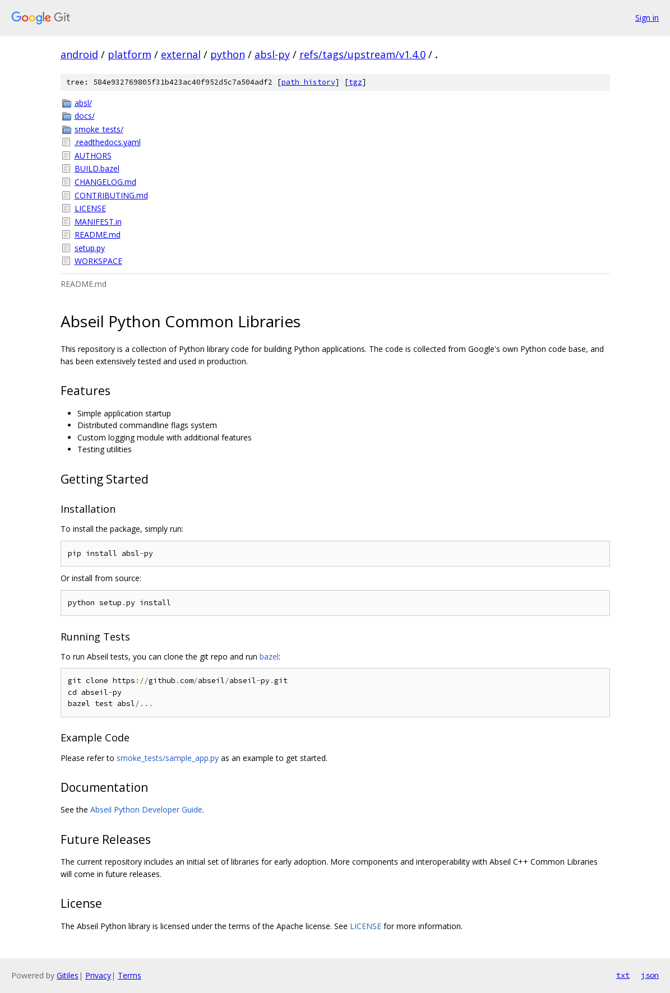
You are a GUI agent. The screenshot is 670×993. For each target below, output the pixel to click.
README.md (98, 234)
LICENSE (90, 208)
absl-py (272, 54)
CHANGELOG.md (105, 182)
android (79, 54)
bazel (269, 656)
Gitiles (67, 975)
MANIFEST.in (98, 221)
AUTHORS (93, 155)
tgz (355, 82)
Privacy (98, 975)
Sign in (647, 17)
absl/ (83, 103)
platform (129, 54)
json (650, 975)
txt (623, 975)
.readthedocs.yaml (108, 142)
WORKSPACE (98, 261)
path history (308, 82)
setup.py (90, 248)
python (227, 54)
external (181, 54)
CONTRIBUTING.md (111, 195)
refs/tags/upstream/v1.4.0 (362, 54)
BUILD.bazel (97, 168)
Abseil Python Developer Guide (146, 809)
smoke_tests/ (99, 129)
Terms (129, 975)
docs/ (85, 115)
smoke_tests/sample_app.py (168, 758)
